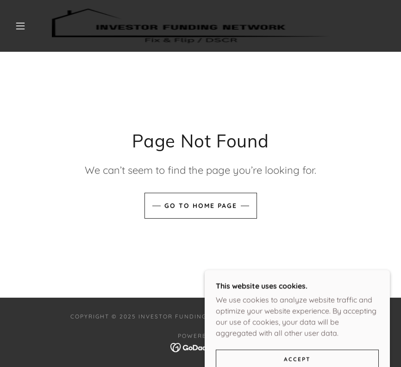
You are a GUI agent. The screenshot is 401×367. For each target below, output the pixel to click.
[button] (20, 26)
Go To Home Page (200, 206)
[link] (191, 25)
